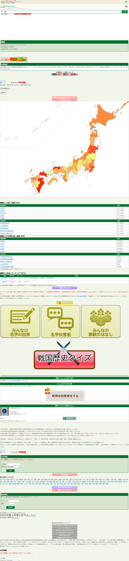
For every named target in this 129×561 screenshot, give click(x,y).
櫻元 (97, 483)
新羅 (54, 481)
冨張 (92, 481)
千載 (70, 479)
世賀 (51, 483)
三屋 (124, 481)
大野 (82, 483)
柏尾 (55, 479)
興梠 (21, 483)
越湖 (11, 479)
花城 (38, 479)
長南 (8, 479)
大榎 (80, 479)
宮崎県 (2, 218)
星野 (35, 479)
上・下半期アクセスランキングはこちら (65, 532)
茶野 (63, 481)
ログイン (24, 386)
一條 (26, 481)
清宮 (107, 483)
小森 (68, 483)
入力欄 (3, 464)
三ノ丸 (34, 481)
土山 (6, 483)
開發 (100, 479)
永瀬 (93, 483)
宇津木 (86, 483)
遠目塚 (14, 483)
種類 (2, 503)
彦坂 (52, 479)
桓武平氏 (71, 67)
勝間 (103, 483)
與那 (69, 481)
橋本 (101, 481)
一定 (126, 67)
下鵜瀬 (119, 479)
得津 (40, 483)
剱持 (29, 483)
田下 (15, 481)
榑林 (50, 481)
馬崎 (75, 483)
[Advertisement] (50, 26)
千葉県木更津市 (5, 223)
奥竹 (58, 483)
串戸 (1, 479)
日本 (100, 67)
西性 (11, 481)
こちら (75, 435)
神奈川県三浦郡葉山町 (7, 231)
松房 (55, 483)
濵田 (8, 481)
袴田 (97, 479)
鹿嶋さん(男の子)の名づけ (64, 487)
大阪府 (2, 215)
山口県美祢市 (4, 226)
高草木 (108, 479)
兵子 (38, 481)
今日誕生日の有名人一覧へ (65, 535)
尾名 (65, 483)
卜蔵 (86, 479)
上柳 (17, 479)
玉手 (32, 479)
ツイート (2, 80)
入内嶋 (60, 479)
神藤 (45, 479)
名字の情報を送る (5, 88)
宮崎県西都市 (4, 228)
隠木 (67, 479)
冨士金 (97, 481)
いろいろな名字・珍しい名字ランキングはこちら (65, 525)
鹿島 (15, 67)
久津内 (19, 481)
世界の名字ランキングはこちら (65, 537)
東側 (107, 67)
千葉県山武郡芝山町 (6, 233)
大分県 (2, 244)
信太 (104, 481)
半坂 (63, 479)
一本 (83, 479)
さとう (26, 483)
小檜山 (93, 479)
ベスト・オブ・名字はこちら (64, 527)
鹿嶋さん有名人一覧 (64, 288)
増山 (23, 481)
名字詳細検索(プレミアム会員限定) (23, 14)
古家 (25, 479)
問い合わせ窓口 (81, 296)
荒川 (33, 483)
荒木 (4, 481)
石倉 (28, 479)
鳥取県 (2, 249)
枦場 (48, 479)
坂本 (72, 483)
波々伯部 (75, 479)
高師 (90, 483)
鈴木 (57, 481)
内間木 (120, 481)
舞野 (100, 483)
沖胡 (47, 481)
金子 (4, 479)
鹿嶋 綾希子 (4, 281)
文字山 (47, 483)
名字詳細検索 (64, 474)
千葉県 (2, 208)
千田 (73, 481)
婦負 (61, 483)
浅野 (29, 481)
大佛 (112, 479)
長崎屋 (21, 479)
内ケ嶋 (89, 481)
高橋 (43, 483)
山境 (3, 483)
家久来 (77, 481)
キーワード (4, 501)
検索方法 (4, 466)
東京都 (2, 210)
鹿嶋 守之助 (4, 278)
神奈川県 (3, 213)
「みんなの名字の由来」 (15, 380)
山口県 (2, 246)
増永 (115, 479)
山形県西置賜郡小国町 (7, 266)
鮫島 (18, 483)
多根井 (84, 481)
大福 (42, 479)
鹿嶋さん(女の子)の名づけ (64, 490)
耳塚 (36, 483)
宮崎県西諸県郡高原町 (7, 259)
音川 (103, 479)
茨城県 (4, 67)
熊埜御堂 (42, 481)
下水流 (124, 479)
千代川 (108, 481)
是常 (112, 481)
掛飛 (78, 483)
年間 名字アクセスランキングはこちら (64, 530)
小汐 (66, 481)
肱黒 (10, 483)
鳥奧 (116, 481)
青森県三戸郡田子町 (6, 261)
